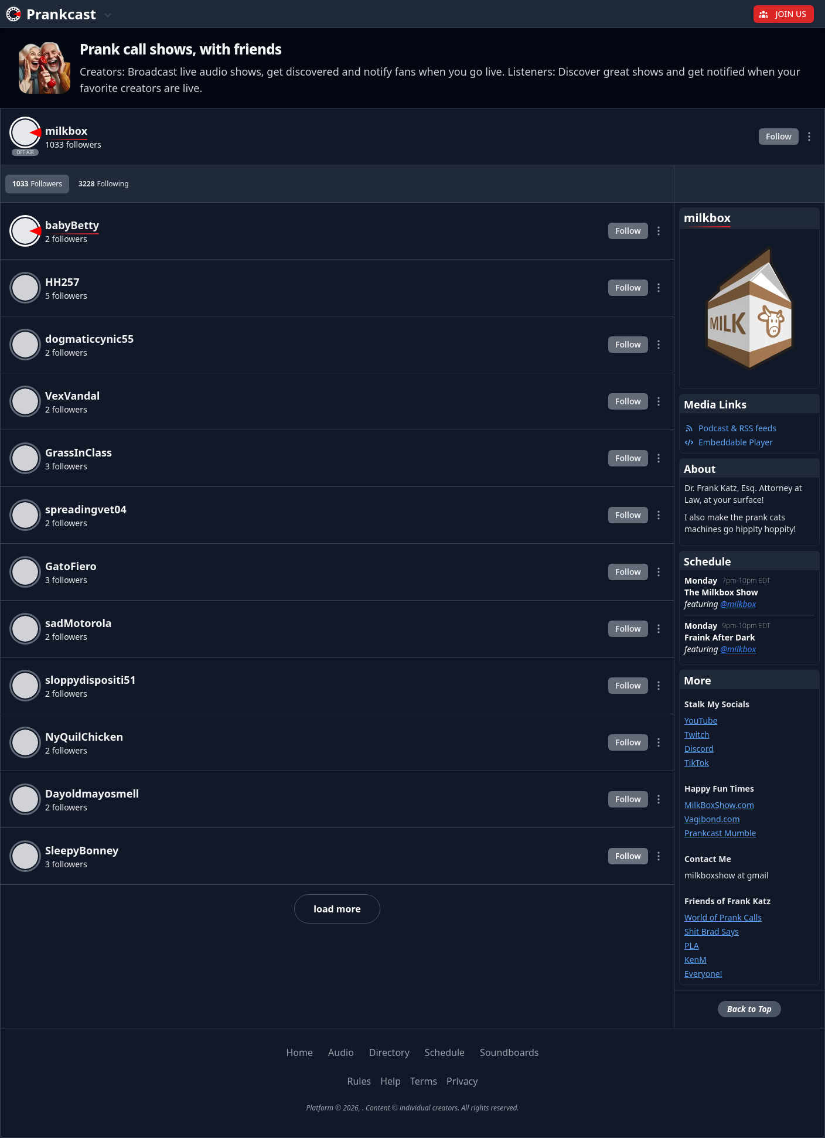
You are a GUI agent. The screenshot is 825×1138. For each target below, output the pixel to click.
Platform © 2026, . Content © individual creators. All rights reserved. (412, 1108)
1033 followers (73, 144)
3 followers (66, 466)
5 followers (66, 295)
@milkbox (738, 603)
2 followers (66, 238)
